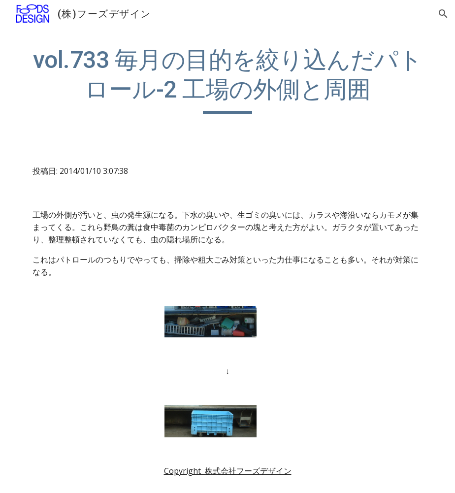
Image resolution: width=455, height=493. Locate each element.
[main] (227, 79)
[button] (443, 14)
